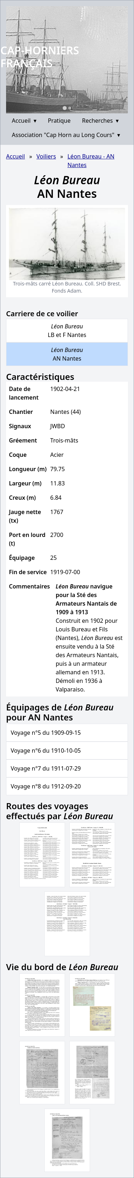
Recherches (100, 120)
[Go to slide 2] (69, 108)
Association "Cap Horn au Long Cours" (66, 135)
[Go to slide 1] (64, 108)
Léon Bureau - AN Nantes (91, 160)
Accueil (24, 120)
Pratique (59, 120)
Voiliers (46, 156)
